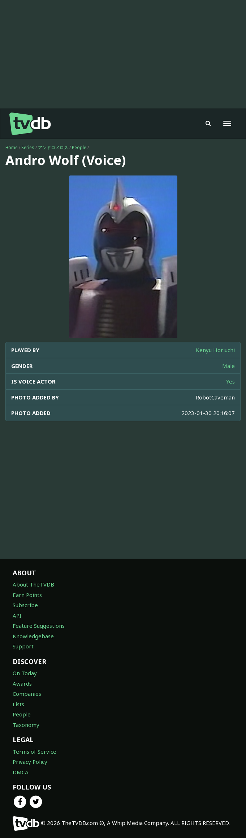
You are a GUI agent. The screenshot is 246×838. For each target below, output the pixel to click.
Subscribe (25, 605)
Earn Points (27, 594)
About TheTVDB (33, 584)
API (17, 615)
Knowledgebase (33, 636)
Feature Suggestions (39, 625)
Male (228, 365)
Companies (27, 693)
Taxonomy (26, 724)
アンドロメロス (53, 147)
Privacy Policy (30, 761)
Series (27, 147)
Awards (22, 683)
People (79, 147)
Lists (18, 704)
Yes (230, 381)
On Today (25, 673)
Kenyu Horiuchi (215, 350)
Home (11, 147)
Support (23, 646)
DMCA (21, 772)
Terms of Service (34, 751)
